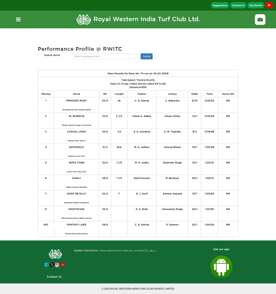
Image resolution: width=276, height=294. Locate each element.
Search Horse (52, 55)
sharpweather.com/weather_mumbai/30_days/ (127, 250)
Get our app (221, 249)
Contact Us (54, 276)
